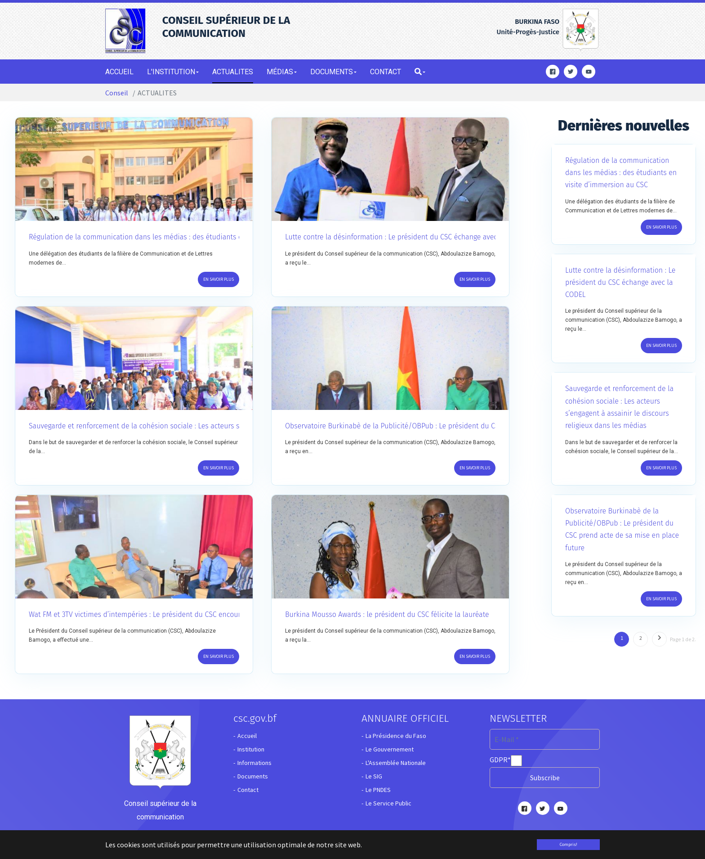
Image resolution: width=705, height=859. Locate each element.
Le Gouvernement (390, 749)
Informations (254, 763)
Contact (248, 790)
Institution (250, 749)
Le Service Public (388, 803)
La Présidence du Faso (396, 736)
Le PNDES (378, 790)
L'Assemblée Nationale (396, 763)
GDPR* (500, 759)
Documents (252, 776)
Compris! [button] (568, 844)
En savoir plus (218, 279)
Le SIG (374, 776)
